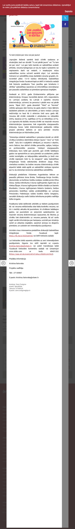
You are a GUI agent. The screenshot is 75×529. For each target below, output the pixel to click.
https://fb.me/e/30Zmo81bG (21, 235)
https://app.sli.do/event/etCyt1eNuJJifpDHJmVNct (31, 254)
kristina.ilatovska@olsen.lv (20, 246)
